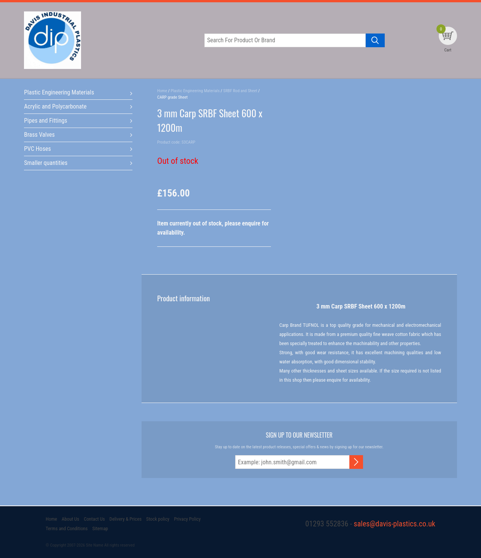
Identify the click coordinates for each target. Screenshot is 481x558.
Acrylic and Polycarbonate (55, 106)
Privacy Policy (187, 519)
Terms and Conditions (67, 528)
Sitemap (100, 528)
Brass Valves (39, 134)
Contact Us (94, 519)
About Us (70, 519)
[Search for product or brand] (285, 40)
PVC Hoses (37, 148)
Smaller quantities (45, 162)
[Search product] (375, 40)
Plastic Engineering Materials (59, 92)
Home (51, 519)
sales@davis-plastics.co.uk (394, 523)
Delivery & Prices (126, 519)
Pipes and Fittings (45, 120)
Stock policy (157, 519)
